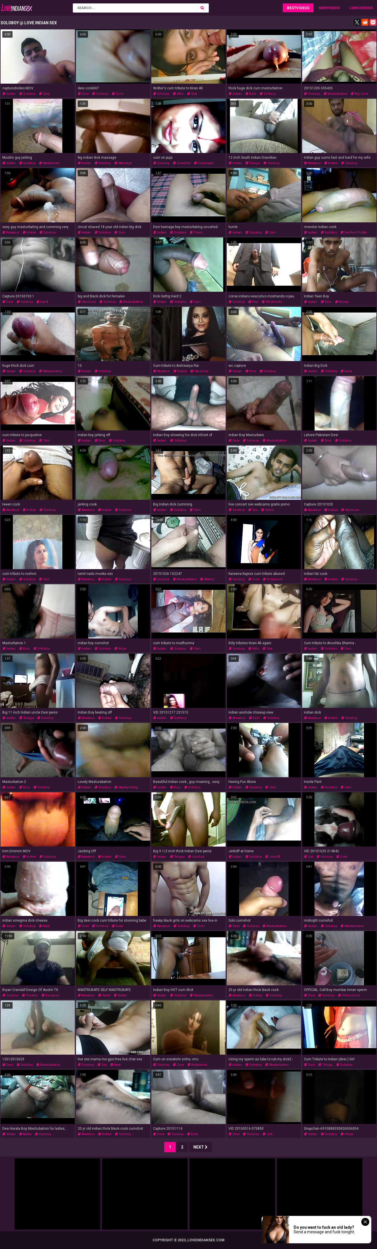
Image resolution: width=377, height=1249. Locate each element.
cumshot (181, 163)
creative (30, 995)
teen (199, 926)
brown (341, 302)
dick (119, 232)
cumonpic (204, 163)
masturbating (126, 787)
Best (291, 8)
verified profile (353, 232)
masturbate (49, 163)
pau (253, 302)
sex (253, 510)
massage (123, 163)
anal (115, 1065)
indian (9, 94)
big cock (359, 94)
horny (346, 1134)
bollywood (272, 579)
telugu (252, 163)
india (346, 371)
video (267, 510)
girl (308, 857)
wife (178, 94)
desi (83, 94)
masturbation (335, 94)
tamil (104, 995)
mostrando (272, 302)
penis (196, 232)
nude (120, 648)
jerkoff (272, 857)
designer (50, 995)
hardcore (87, 302)
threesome (349, 995)
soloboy (27, 94)
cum (270, 232)
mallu (25, 1134)
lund (42, 302)
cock (117, 94)
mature (207, 579)
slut (192, 94)
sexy (44, 94)
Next (200, 1147)
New (323, 8)
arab (44, 926)
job (267, 1134)
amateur (312, 163)
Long (354, 8)
